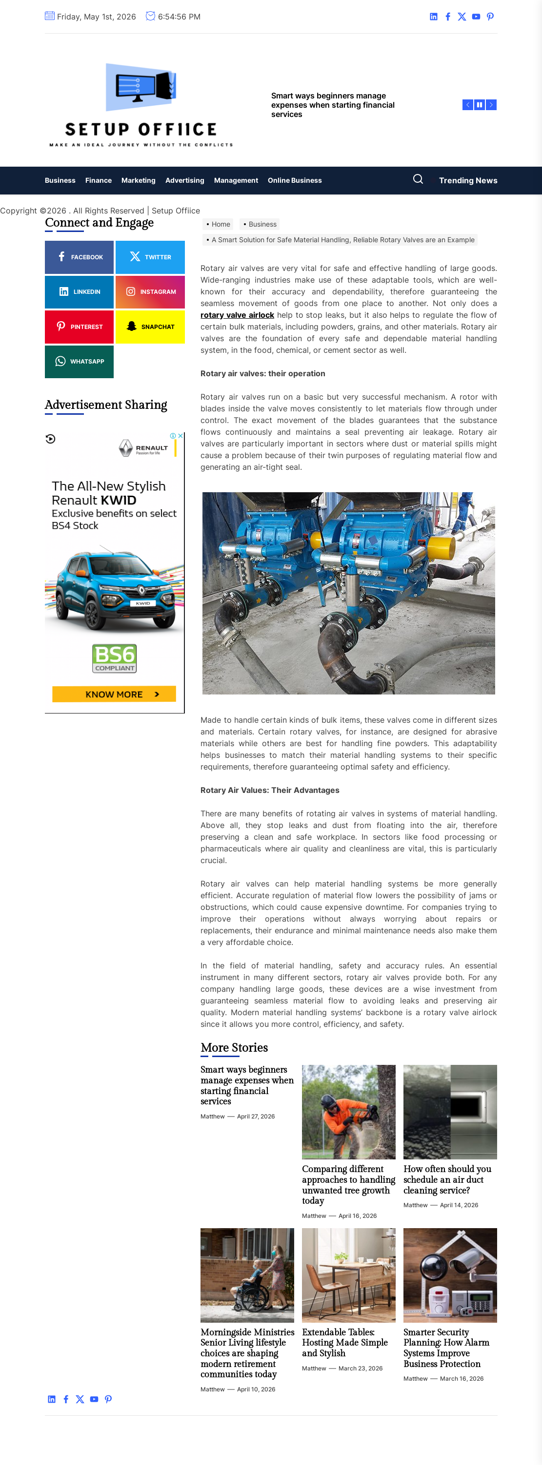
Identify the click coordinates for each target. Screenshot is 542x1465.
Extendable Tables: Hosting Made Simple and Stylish (345, 1343)
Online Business (295, 180)
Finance (98, 180)
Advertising (184, 180)
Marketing (138, 180)
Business (60, 180)
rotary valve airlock (237, 315)
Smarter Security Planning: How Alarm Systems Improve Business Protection (446, 1348)
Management (236, 180)
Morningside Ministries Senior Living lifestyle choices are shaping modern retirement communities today (247, 1354)
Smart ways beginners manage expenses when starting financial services (247, 1086)
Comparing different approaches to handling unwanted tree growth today (348, 1185)
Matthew (213, 1116)
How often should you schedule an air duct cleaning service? (447, 1179)
